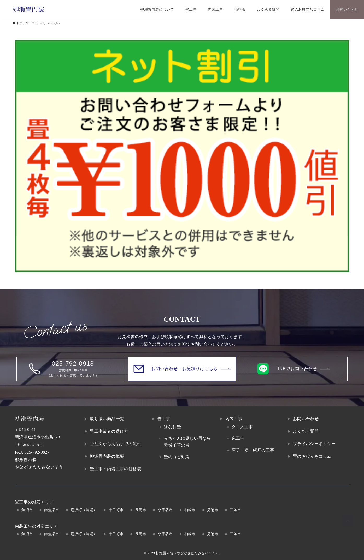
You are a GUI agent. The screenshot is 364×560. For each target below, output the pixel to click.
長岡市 (140, 510)
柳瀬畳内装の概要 (107, 456)
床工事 (238, 438)
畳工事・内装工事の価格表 (115, 469)
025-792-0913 (36, 444)
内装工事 (234, 419)
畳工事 (163, 419)
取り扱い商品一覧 (107, 419)
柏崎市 (190, 510)
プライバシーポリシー (314, 444)
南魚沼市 (51, 510)
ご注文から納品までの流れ (115, 444)
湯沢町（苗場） (84, 510)
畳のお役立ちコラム (312, 456)
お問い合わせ (306, 419)
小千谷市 (165, 510)
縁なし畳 (172, 427)
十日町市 (116, 510)
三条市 (235, 510)
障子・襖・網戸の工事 (253, 450)
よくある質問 (306, 431)
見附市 (212, 510)
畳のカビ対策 (176, 457)
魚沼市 (27, 510)
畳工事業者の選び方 (109, 431)
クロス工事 (242, 427)
